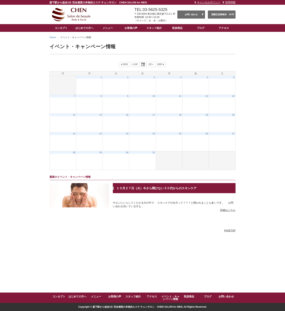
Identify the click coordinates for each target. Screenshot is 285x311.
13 (233, 96)
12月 (135, 64)
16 (127, 115)
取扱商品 (177, 27)
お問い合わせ (191, 14)
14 (74, 115)
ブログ (200, 27)
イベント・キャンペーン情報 (171, 298)
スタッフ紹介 (154, 27)
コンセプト (61, 27)
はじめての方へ (84, 27)
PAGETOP (230, 230)
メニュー (108, 27)
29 (100, 152)
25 (180, 133)
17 (153, 115)
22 (100, 133)
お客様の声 (130, 27)
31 (153, 152)
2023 (124, 64)
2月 (150, 64)
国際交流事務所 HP (221, 14)
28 (74, 152)
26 (207, 133)
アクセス (224, 27)
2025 (160, 64)
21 (74, 133)
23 (127, 133)
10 (153, 96)
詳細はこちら (228, 210)
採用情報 (230, 2)
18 (180, 115)
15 (100, 115)
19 (207, 115)
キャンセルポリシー (208, 2)
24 (153, 133)
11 (180, 96)
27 (233, 133)
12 (207, 96)
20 (233, 115)
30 (127, 152)
